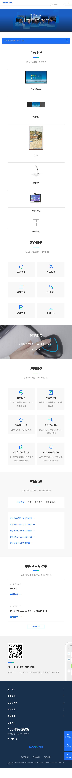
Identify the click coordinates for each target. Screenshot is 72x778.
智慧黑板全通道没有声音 (21, 547)
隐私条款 (47, 767)
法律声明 (36, 767)
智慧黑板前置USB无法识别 (22, 522)
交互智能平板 (36, 80)
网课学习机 (36, 201)
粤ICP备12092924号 (39, 772)
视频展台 (36, 173)
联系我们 (25, 767)
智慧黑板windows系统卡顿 (22, 541)
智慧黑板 (36, 107)
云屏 (36, 140)
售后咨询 (68, 736)
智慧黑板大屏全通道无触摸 (22, 528)
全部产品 (36, 225)
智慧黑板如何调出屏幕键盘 (22, 534)
